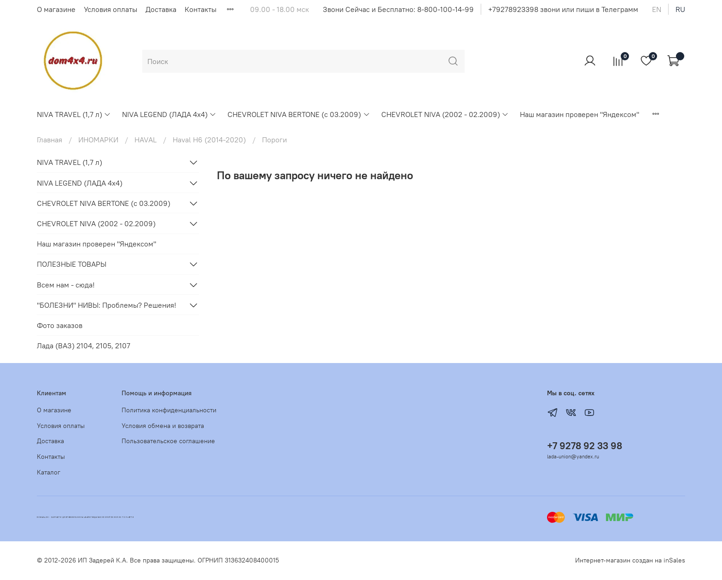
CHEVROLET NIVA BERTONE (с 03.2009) (298, 114)
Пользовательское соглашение (168, 441)
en (656, 9)
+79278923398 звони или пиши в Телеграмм (563, 9)
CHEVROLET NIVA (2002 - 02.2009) (445, 114)
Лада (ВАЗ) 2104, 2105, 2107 (83, 345)
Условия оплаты (110, 9)
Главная (49, 139)
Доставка (161, 9)
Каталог (48, 472)
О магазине (56, 9)
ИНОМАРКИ (98, 139)
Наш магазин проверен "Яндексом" (579, 114)
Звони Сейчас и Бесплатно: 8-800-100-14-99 (398, 9)
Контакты (200, 9)
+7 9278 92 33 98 (584, 445)
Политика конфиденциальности (169, 410)
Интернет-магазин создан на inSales (630, 560)
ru (680, 9)
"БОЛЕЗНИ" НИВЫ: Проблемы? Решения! (106, 305)
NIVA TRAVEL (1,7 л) (74, 114)
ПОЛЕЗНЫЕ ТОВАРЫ (71, 264)
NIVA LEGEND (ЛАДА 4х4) (169, 114)
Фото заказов (59, 325)
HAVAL (145, 139)
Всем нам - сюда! (66, 284)
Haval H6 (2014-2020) (209, 139)
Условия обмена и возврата (163, 426)
